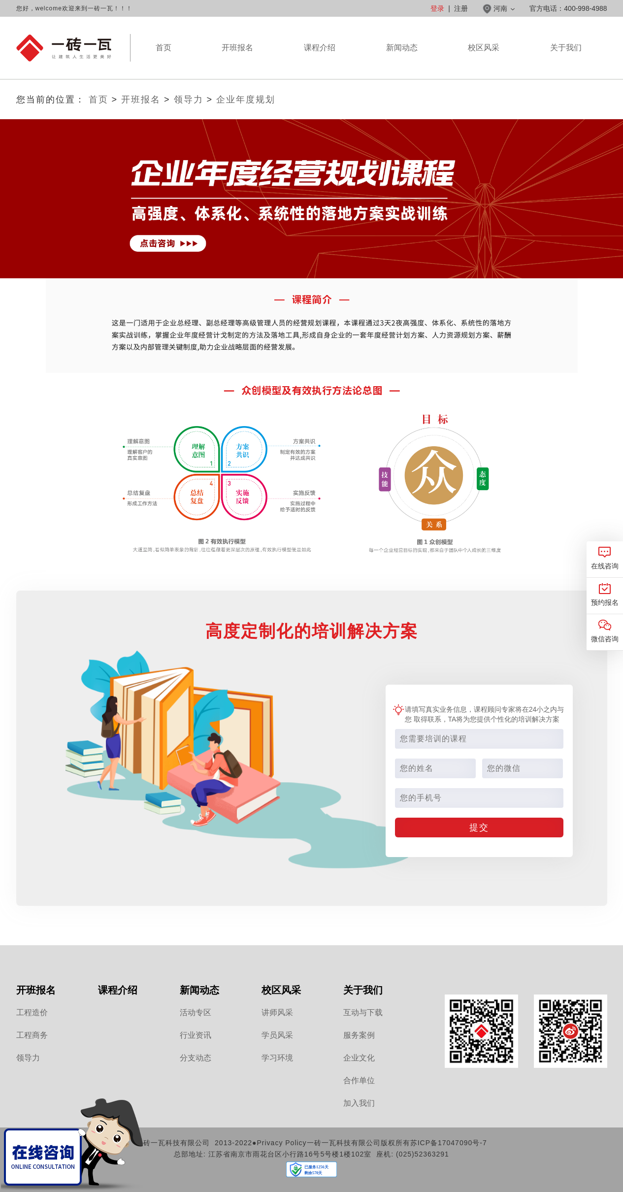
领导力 (188, 99)
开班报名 (237, 47)
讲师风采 (277, 1012)
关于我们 (566, 61)
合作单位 (359, 1080)
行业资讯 (195, 1035)
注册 (461, 8)
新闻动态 (402, 61)
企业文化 (359, 1058)
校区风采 (483, 61)
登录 (437, 8)
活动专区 (195, 1012)
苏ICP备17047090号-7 (448, 1143)
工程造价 (32, 1012)
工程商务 (32, 1035)
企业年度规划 (245, 99)
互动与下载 (363, 1012)
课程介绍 (319, 61)
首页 (163, 47)
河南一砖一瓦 (63, 48)
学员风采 (277, 1035)
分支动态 (195, 1058)
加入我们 (359, 1103)
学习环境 (277, 1058)
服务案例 (359, 1035)
